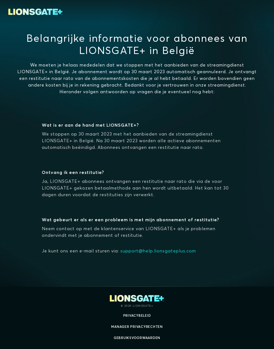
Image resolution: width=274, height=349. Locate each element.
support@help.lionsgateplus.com (158, 251)
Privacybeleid (137, 315)
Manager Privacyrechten (137, 327)
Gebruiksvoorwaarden (137, 338)
